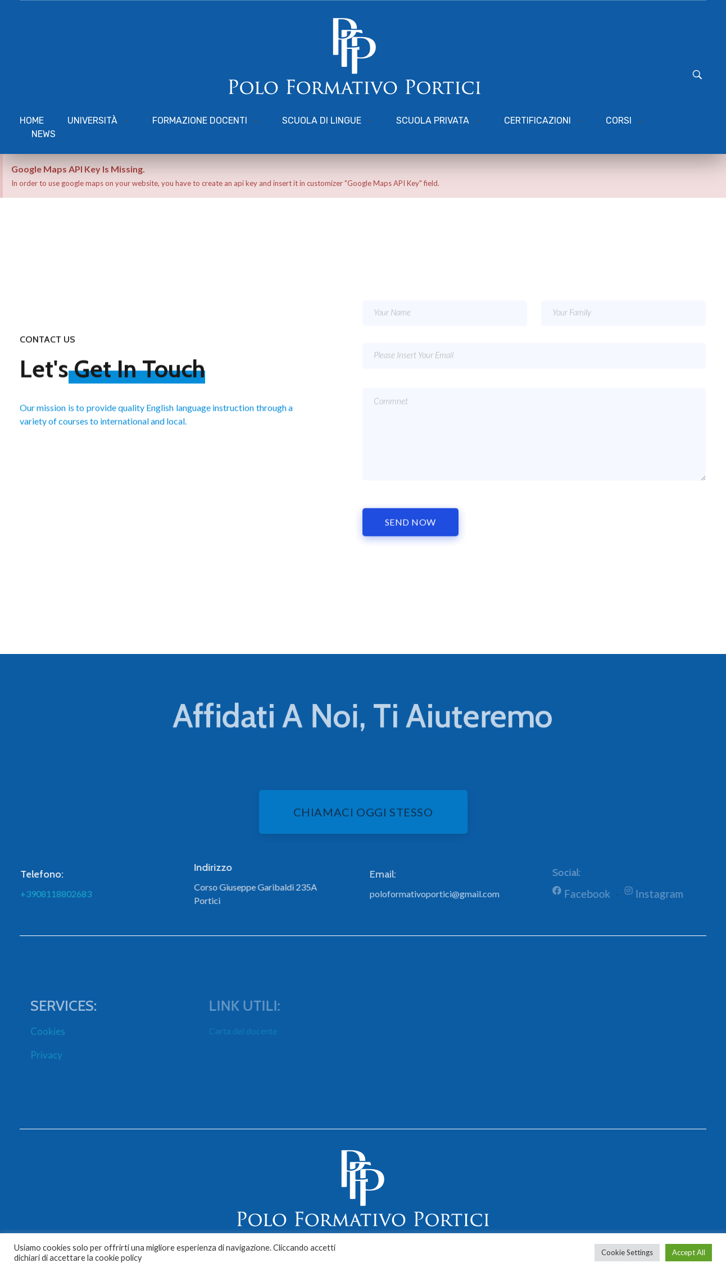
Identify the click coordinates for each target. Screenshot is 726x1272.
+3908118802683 (63, 893)
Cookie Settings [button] (627, 1252)
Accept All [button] (688, 1252)
